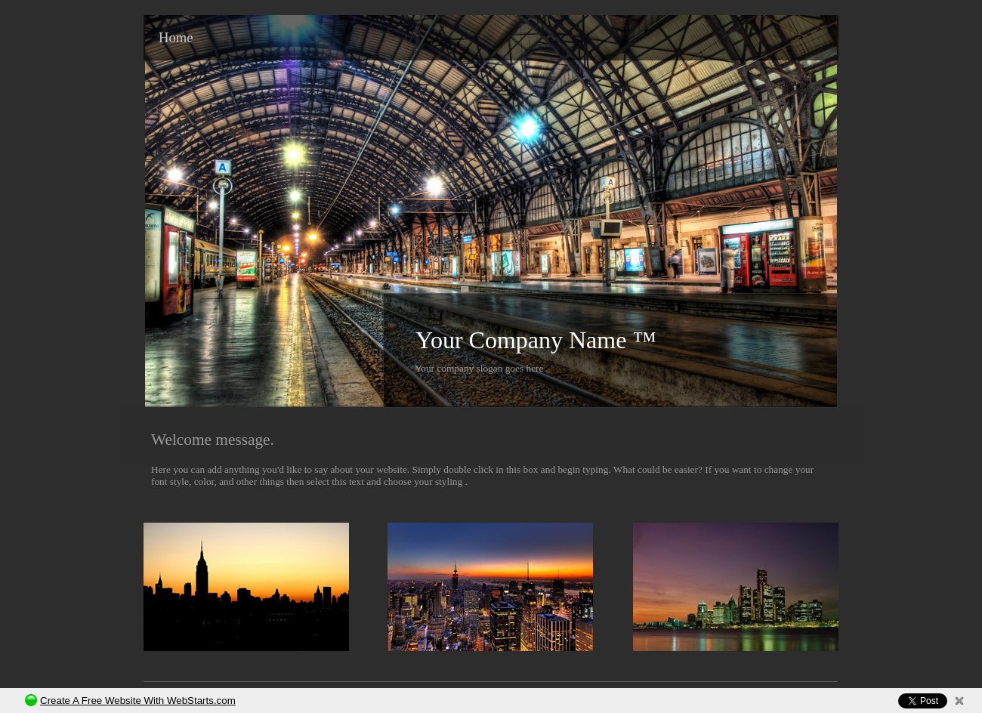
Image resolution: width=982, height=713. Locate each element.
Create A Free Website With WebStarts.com (138, 700)
